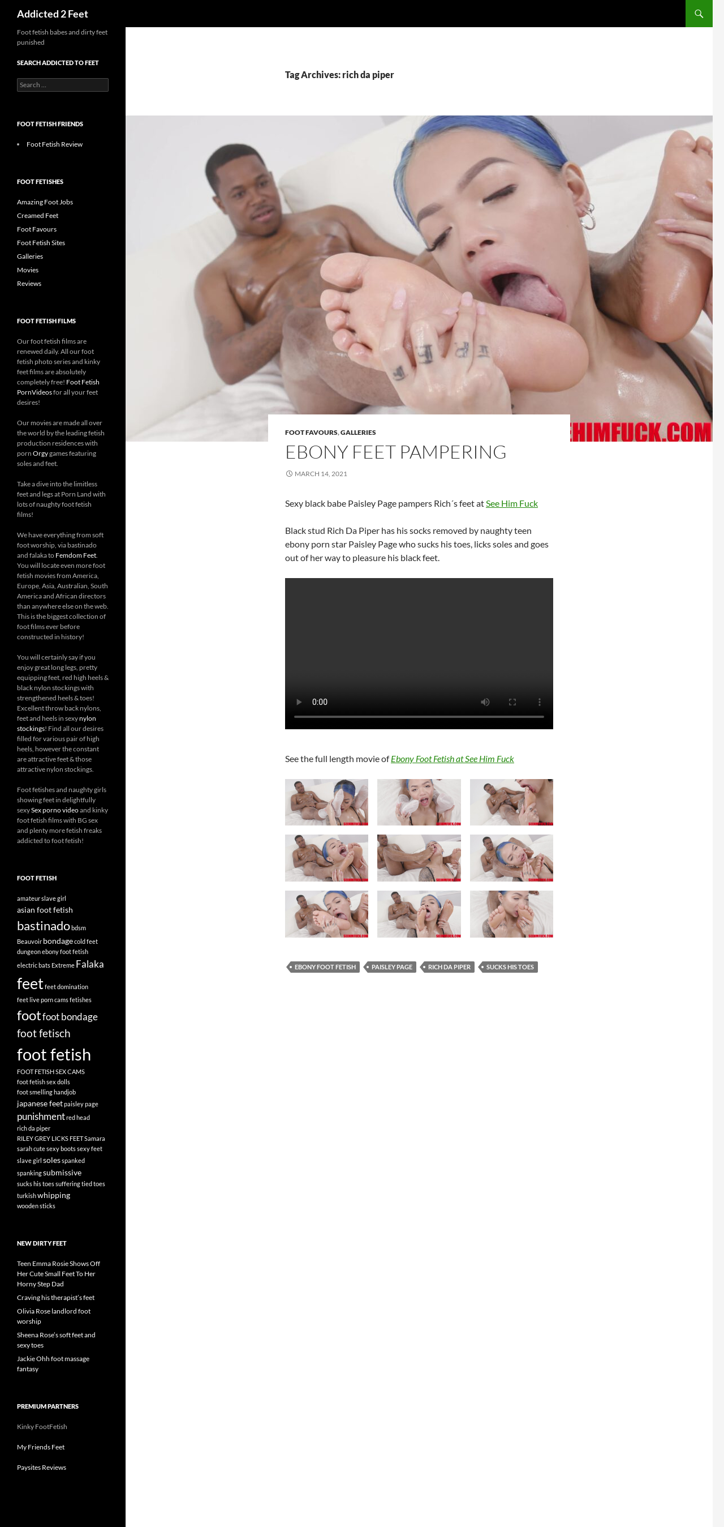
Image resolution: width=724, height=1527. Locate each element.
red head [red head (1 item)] (78, 1117)
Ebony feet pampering (396, 451)
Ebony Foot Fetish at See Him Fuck (452, 758)
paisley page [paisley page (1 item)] (81, 1103)
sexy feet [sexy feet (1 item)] (89, 1148)
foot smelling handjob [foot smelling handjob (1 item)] (46, 1092)
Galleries (358, 432)
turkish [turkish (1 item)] (26, 1195)
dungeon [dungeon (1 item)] (29, 951)
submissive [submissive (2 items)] (62, 1172)
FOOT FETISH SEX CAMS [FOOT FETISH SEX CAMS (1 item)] (51, 1071)
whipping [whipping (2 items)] (53, 1195)
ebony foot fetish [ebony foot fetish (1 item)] (65, 951)
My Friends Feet (40, 1447)
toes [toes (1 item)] (99, 1183)
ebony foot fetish (325, 966)
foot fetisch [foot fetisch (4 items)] (44, 1033)
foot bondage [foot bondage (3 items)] (70, 1017)
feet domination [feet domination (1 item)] (66, 986)
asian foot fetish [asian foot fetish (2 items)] (45, 909)
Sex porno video (55, 810)
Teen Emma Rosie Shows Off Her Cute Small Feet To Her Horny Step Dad (58, 1273)
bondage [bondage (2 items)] (58, 941)
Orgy (40, 453)
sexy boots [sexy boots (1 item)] (61, 1148)
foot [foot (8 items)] (29, 1015)
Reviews (29, 283)
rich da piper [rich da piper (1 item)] (33, 1128)
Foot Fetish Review (55, 144)
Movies (27, 270)
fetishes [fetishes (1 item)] (81, 999)
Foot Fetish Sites (41, 242)
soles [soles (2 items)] (52, 1160)
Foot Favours (311, 432)
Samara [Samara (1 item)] (94, 1138)
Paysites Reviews (41, 1467)
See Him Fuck (512, 503)
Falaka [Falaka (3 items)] (90, 964)
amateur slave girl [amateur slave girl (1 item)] (41, 898)
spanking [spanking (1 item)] (29, 1173)
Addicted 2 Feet (52, 13)
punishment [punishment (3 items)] (41, 1116)
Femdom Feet (75, 555)
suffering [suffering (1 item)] (67, 1183)
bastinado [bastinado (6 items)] (43, 925)
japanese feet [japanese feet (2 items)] (40, 1103)
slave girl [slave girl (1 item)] (29, 1160)
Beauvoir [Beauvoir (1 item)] (29, 941)
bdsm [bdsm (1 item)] (78, 927)
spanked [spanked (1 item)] (73, 1160)
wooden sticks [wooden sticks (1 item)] (36, 1205)
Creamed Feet (37, 215)
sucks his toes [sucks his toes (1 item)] (35, 1183)
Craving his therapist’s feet (55, 1297)
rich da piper (449, 966)
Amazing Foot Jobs (45, 202)
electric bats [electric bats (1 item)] (33, 965)
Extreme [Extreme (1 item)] (63, 965)
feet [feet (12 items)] (30, 983)
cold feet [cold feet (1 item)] (86, 941)
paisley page (392, 966)
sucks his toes (510, 966)
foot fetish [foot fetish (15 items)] (54, 1054)
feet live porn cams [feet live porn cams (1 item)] (42, 999)
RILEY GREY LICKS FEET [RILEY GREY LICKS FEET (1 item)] (50, 1138)
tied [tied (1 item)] (86, 1183)
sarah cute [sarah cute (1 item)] (31, 1148)
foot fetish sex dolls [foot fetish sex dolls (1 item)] (43, 1081)
